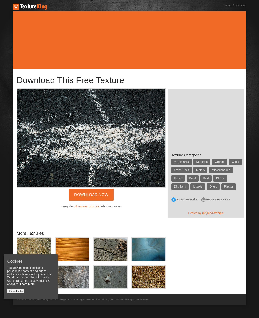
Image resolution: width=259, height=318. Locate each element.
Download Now (91, 194)
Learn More (27, 283)
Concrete (94, 206)
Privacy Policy (102, 299)
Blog (243, 5)
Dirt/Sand (180, 186)
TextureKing (30, 7)
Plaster (228, 186)
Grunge (219, 161)
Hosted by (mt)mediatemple (206, 213)
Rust (206, 178)
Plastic (220, 178)
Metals (200, 170)
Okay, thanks (16, 291)
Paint (192, 178)
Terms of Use (231, 5)
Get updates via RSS (218, 199)
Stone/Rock (181, 170)
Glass (213, 186)
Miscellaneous (221, 170)
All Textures (80, 206)
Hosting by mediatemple (136, 299)
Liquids (197, 186)
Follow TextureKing (187, 199)
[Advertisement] (129, 40)
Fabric (178, 178)
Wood (235, 161)
